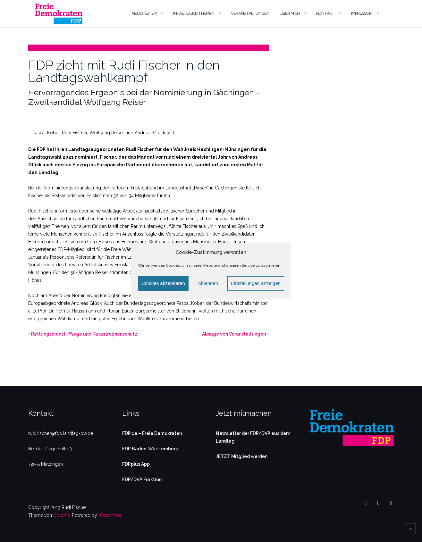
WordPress (110, 515)
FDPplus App (136, 464)
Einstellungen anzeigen (256, 283)
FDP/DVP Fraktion (142, 479)
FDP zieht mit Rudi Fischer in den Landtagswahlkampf (124, 71)
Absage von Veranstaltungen (234, 334)
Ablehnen (208, 283)
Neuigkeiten (144, 13)
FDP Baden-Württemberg (150, 448)
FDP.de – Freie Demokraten (152, 433)
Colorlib (62, 515)
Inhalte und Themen (193, 13)
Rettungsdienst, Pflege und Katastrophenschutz (84, 334)
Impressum (361, 13)
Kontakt (325, 13)
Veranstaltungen (250, 13)
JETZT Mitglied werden (241, 456)
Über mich (290, 13)
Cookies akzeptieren (163, 283)
